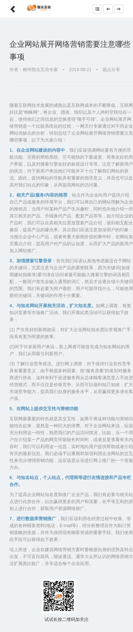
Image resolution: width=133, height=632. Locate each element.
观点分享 (111, 69)
